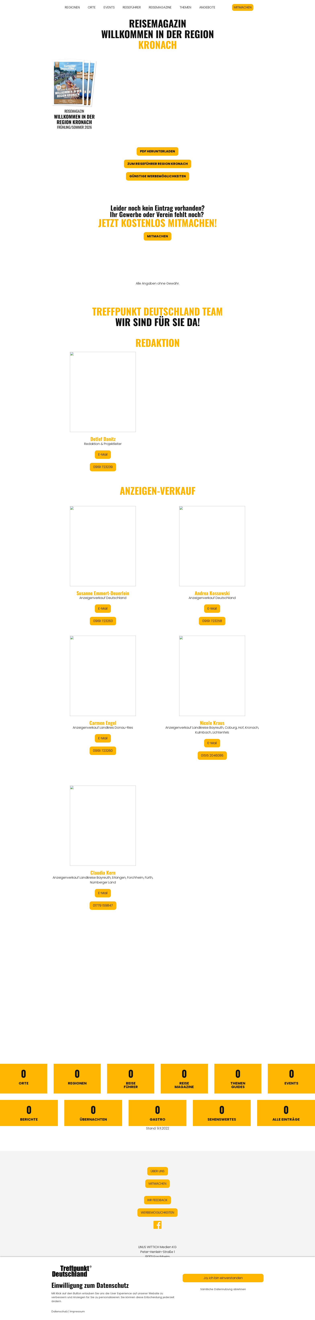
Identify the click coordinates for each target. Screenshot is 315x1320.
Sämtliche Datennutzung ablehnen (223, 1289)
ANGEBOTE (207, 7)
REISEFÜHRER (132, 7)
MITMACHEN (243, 7)
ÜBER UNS (158, 1171)
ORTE (92, 7)
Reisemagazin (74, 111)
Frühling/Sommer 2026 (74, 127)
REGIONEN (72, 7)
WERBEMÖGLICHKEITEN (157, 1212)
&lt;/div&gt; (157, 662)
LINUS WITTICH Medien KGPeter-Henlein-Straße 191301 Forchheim (157, 1252)
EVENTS (109, 7)
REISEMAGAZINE (160, 7)
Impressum (77, 1311)
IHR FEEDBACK (157, 1200)
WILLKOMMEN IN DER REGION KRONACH (74, 119)
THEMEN (185, 7)
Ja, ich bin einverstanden (223, 1278)
